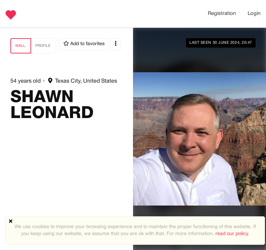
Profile (43, 46)
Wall (20, 46)
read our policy (231, 234)
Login (254, 13)
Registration (222, 13)
